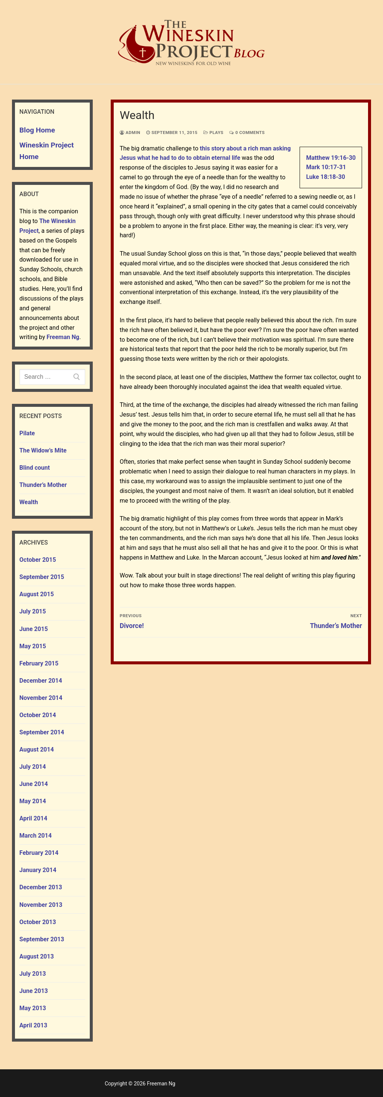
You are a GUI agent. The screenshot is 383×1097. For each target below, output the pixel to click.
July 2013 (32, 973)
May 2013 (32, 1008)
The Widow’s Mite (43, 450)
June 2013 (33, 990)
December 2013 (40, 887)
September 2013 (41, 939)
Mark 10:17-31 (326, 167)
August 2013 (36, 956)
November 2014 (40, 697)
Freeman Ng (63, 337)
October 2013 (37, 922)
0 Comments (247, 132)
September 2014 (41, 732)
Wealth (28, 502)
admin (130, 132)
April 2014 (33, 818)
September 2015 (41, 577)
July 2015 (32, 611)
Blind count (34, 467)
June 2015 (33, 629)
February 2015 (38, 663)
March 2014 (35, 835)
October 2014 (37, 715)
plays (213, 132)
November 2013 (40, 904)
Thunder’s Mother (43, 484)
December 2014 (40, 680)
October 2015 (37, 559)
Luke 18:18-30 (325, 176)
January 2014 (37, 870)
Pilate (27, 433)
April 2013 (33, 1025)
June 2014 (33, 783)
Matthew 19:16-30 (331, 157)
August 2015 (36, 594)
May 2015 (32, 646)
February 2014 (38, 852)
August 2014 (36, 749)
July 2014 (32, 766)
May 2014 (32, 801)
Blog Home (37, 130)
